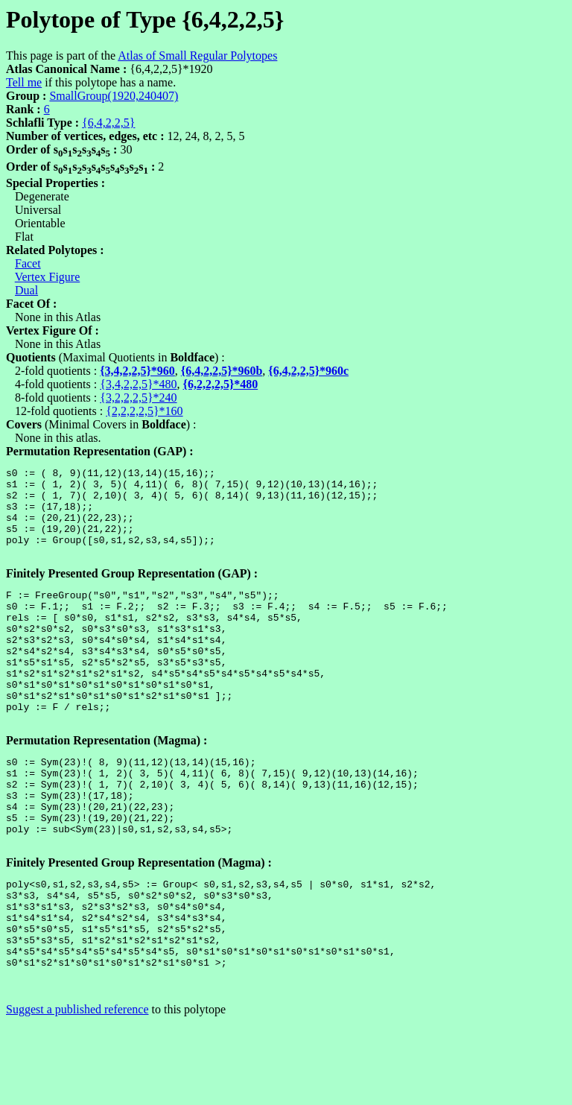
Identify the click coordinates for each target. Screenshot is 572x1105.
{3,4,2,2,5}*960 (137, 370)
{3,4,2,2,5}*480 (138, 384)
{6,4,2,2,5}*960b (222, 370)
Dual (26, 290)
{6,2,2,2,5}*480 (220, 384)
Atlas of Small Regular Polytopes (197, 55)
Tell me (24, 82)
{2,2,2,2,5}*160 (144, 411)
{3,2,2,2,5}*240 (138, 397)
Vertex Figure (47, 276)
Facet (28, 263)
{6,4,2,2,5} (108, 122)
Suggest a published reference (77, 1092)
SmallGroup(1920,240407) (113, 95)
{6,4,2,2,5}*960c (308, 370)
